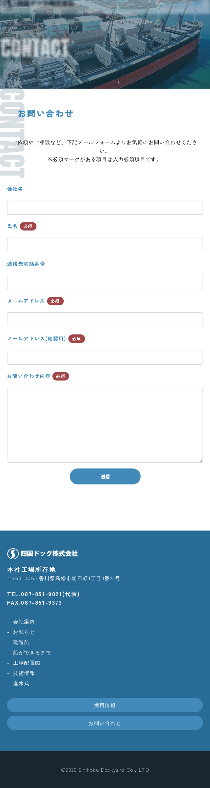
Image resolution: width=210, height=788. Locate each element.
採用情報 (105, 705)
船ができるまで (32, 652)
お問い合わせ (105, 722)
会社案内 (24, 621)
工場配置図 (26, 662)
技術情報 (24, 672)
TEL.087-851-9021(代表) (43, 593)
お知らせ (24, 631)
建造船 (21, 641)
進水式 (21, 683)
